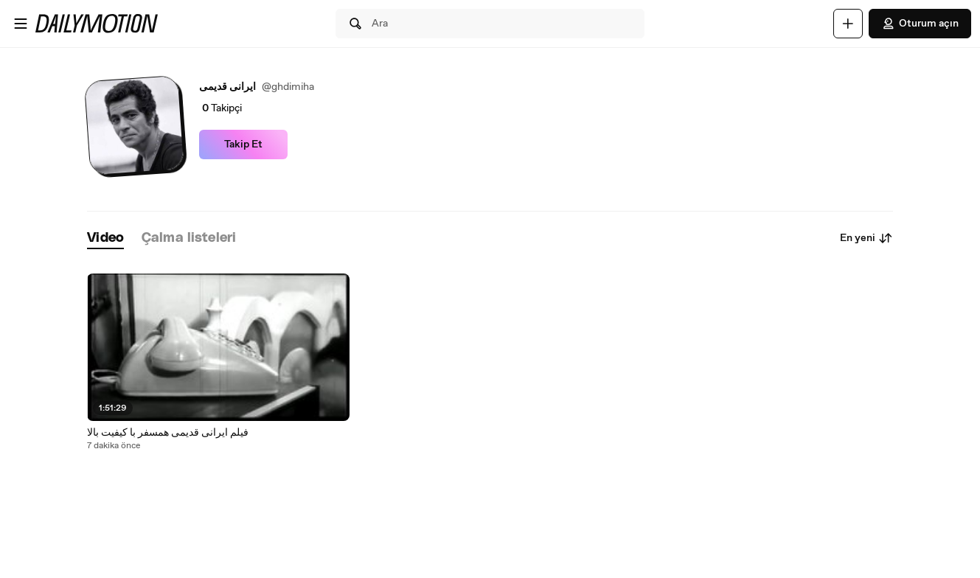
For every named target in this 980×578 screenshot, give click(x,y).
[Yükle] (848, 23)
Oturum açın (920, 23)
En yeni (866, 238)
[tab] (105, 238)
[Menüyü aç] (20, 23)
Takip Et (243, 144)
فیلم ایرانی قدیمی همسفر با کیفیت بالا (168, 433)
